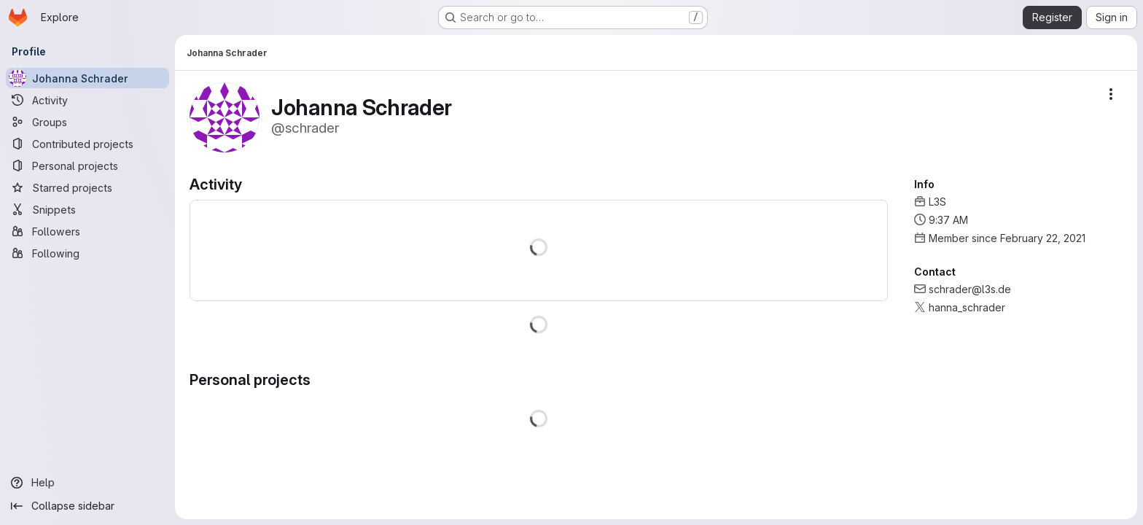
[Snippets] (87, 209)
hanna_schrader (967, 307)
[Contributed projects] (87, 143)
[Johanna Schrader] (87, 78)
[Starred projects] (87, 187)
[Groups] (87, 122)
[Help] (87, 482)
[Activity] (87, 100)
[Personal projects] (87, 165)
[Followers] (87, 231)
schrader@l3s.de (970, 289)
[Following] (87, 253)
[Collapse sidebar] (87, 506)
